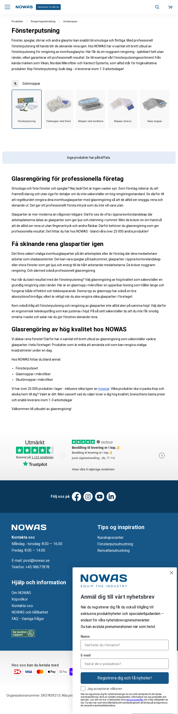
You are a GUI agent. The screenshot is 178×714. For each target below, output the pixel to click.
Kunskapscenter (110, 537)
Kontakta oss (22, 606)
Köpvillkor (20, 599)
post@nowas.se (36, 560)
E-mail (86, 655)
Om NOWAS (21, 593)
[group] (27, 109)
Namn (85, 636)
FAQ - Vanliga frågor (28, 619)
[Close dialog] (171, 572)
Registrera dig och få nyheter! (125, 677)
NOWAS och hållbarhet (30, 612)
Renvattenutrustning (113, 550)
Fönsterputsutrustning (115, 544)
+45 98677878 (37, 567)
